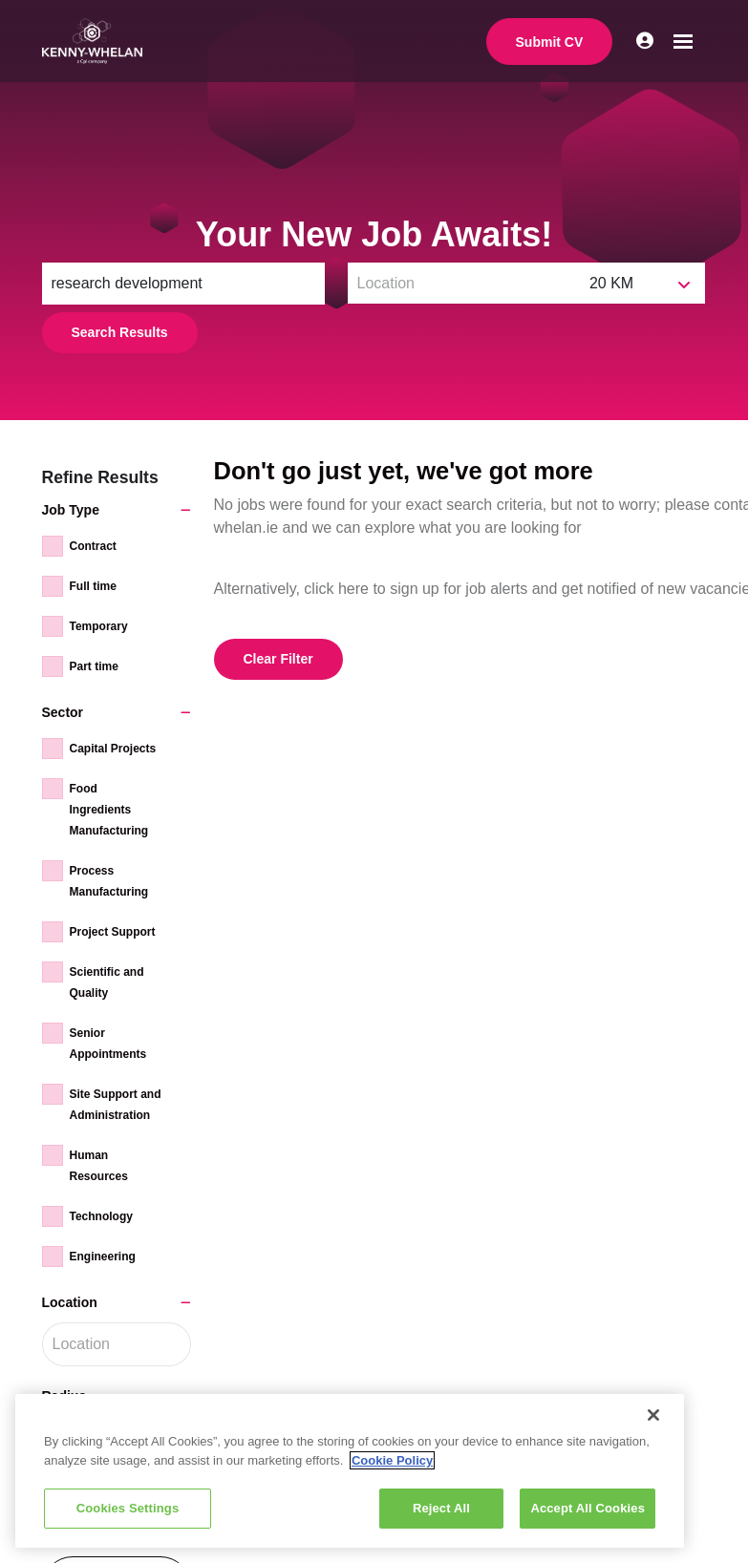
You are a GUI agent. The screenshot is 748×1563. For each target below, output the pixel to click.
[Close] (653, 1415)
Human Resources (99, 1166)
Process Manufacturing (109, 881)
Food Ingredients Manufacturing (109, 809)
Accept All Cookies (587, 1508)
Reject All (441, 1508)
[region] (349, 1471)
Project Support (113, 932)
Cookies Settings (128, 1508)
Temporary (99, 626)
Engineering (103, 1256)
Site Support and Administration (115, 1105)
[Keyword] (183, 284)
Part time (94, 666)
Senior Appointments (108, 1043)
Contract (93, 546)
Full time (93, 586)
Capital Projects (113, 748)
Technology (101, 1216)
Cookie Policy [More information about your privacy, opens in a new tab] (392, 1460)
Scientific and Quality (107, 982)
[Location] (464, 283)
